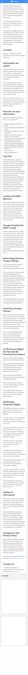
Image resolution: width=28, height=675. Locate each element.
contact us (16, 571)
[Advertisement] (13, 640)
